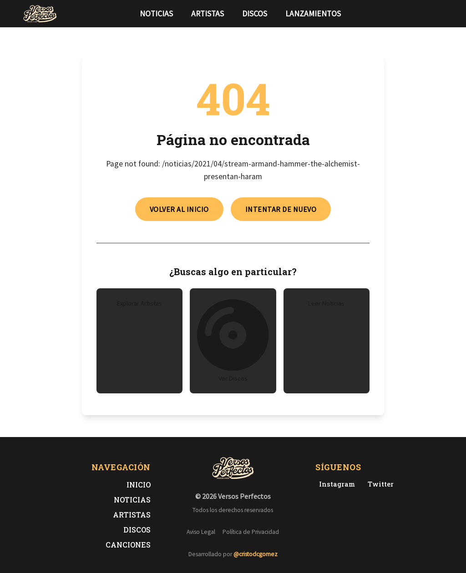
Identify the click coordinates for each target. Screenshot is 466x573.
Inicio (139, 484)
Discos (254, 14)
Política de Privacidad (251, 532)
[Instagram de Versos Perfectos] (335, 484)
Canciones (128, 544)
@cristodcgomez (255, 554)
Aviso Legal (201, 532)
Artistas (207, 14)
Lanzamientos (313, 14)
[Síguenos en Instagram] (440, 13)
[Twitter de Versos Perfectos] (379, 484)
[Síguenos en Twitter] (426, 13)
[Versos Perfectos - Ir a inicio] (40, 14)
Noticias (156, 14)
